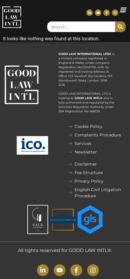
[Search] (120, 26)
